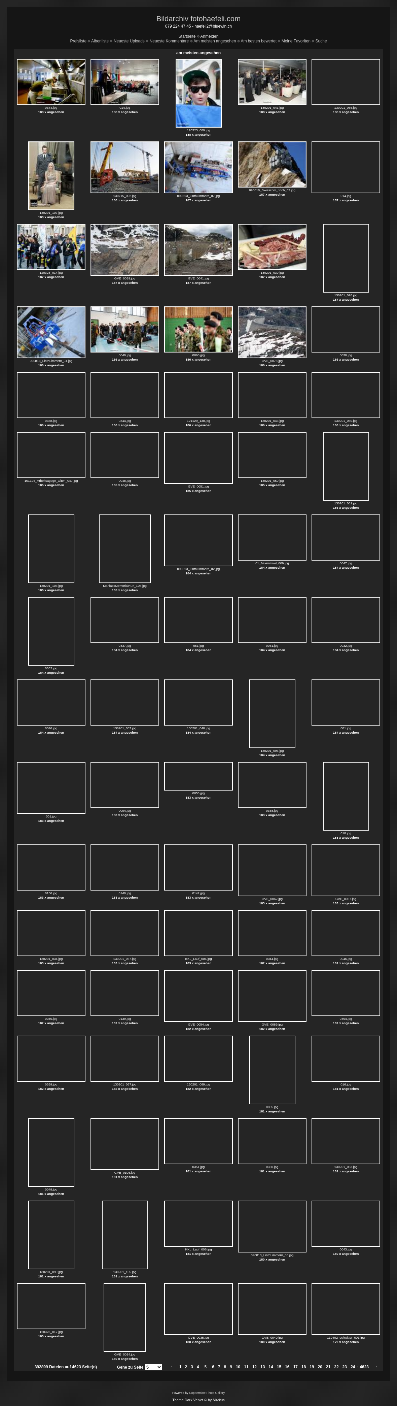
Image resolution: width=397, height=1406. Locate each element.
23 (344, 1367)
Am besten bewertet (259, 41)
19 (312, 1367)
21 (328, 1367)
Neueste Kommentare (169, 41)
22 (336, 1367)
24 (353, 1367)
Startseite (187, 36)
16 (287, 1367)
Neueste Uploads (129, 41)
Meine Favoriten (296, 41)
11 (246, 1367)
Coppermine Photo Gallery (207, 1393)
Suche (321, 41)
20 (320, 1367)
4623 (364, 1367)
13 (262, 1367)
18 (303, 1367)
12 (254, 1367)
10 (238, 1367)
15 (279, 1367)
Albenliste (100, 41)
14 (270, 1367)
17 (295, 1367)
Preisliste (78, 41)
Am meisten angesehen (214, 41)
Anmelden (209, 36)
